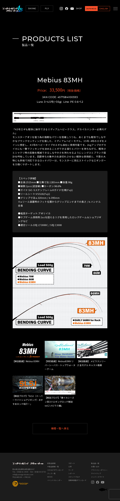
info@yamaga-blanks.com (22, 474)
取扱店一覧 (95, 463)
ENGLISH (101, 8)
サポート (71, 463)
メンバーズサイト (97, 477)
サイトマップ (96, 473)
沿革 (70, 467)
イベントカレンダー (54, 480)
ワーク (70, 470)
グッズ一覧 (51, 473)
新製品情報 (51, 463)
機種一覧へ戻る (67, 428)
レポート (71, 473)
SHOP (76, 8)
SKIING (32, 8)
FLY (47, 8)
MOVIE (50, 477)
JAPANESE (89, 8)
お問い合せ (95, 467)
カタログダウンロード (55, 470)
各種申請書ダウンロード (77, 480)
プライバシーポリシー (99, 470)
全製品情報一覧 (53, 467)
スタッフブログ (74, 477)
